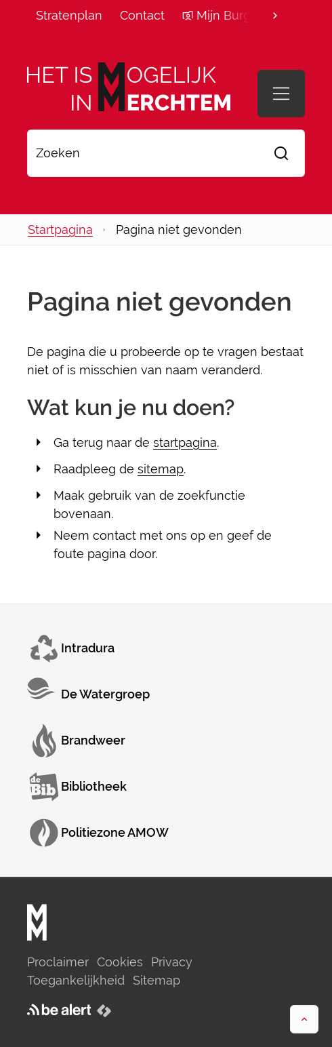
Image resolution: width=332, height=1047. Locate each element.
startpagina (185, 442)
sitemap (161, 469)
